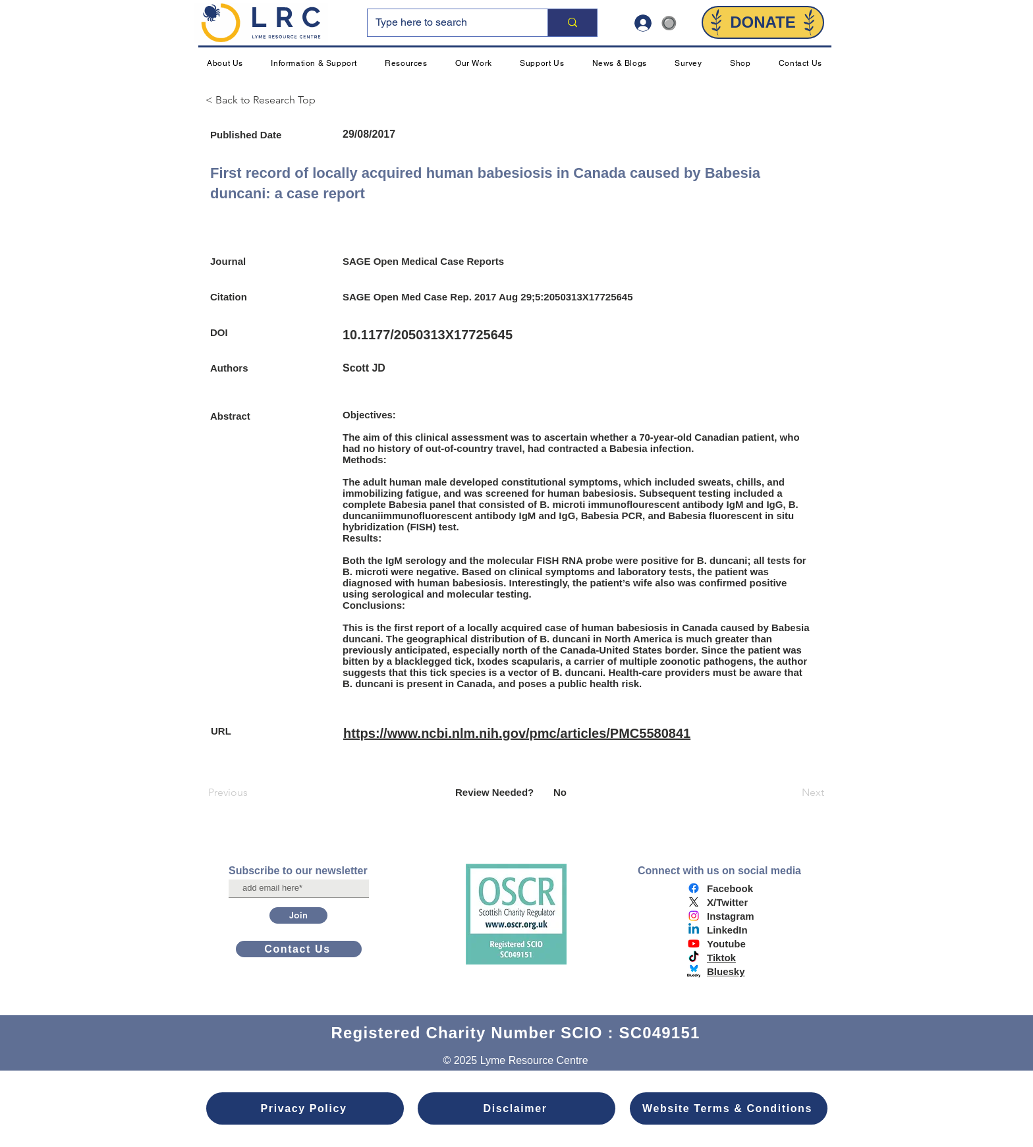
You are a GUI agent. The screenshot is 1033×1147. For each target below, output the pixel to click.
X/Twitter (727, 902)
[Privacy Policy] (305, 1108)
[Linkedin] (693, 929)
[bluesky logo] (693, 971)
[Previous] (251, 792)
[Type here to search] (448, 22)
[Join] (298, 915)
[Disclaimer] (516, 1108)
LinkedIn (727, 930)
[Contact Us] (299, 949)
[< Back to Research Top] (266, 100)
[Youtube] (693, 943)
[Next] (791, 792)
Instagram (730, 916)
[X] (693, 902)
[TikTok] (693, 957)
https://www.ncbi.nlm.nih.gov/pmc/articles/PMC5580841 (516, 733)
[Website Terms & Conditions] (728, 1108)
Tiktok (721, 957)
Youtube (726, 943)
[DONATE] (763, 22)
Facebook (730, 888)
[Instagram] (693, 915)
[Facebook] (693, 888)
